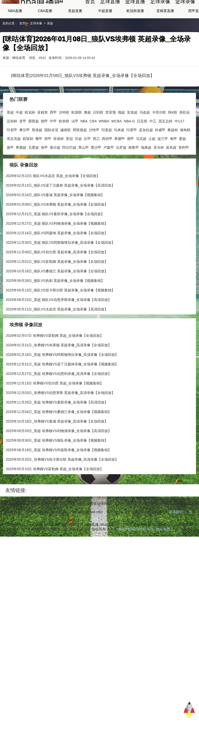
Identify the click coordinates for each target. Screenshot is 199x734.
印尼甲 (12, 152)
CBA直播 (45, 33)
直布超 (171, 170)
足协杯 (12, 143)
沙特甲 (94, 152)
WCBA (116, 143)
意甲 (22, 143)
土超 (151, 161)
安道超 (132, 135)
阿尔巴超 (69, 170)
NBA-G (129, 143)
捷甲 (10, 170)
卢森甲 (108, 170)
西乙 (96, 161)
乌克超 (141, 161)
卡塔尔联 (159, 135)
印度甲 (131, 152)
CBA (93, 143)
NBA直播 (15, 33)
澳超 (87, 135)
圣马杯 (158, 170)
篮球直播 (135, 12)
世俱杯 (58, 161)
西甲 (53, 135)
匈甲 (173, 161)
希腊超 (21, 170)
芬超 (78, 161)
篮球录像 (185, 12)
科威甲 (160, 152)
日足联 (142, 143)
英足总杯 (165, 143)
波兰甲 (162, 161)
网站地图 (163, 551)
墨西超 (33, 143)
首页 (90, 12)
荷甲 (47, 161)
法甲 (74, 143)
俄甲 (130, 161)
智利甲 (183, 170)
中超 (19, 135)
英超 (50, 45)
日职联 (98, 135)
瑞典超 (146, 170)
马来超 (119, 152)
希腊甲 (119, 161)
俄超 (121, 135)
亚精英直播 (165, 33)
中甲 (53, 143)
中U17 (179, 143)
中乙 (152, 143)
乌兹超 (144, 135)
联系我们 (176, 534)
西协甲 (107, 161)
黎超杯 (172, 152)
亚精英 (42, 135)
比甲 (87, 161)
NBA (84, 143)
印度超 (106, 152)
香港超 (37, 152)
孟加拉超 (146, 152)
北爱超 (33, 170)
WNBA (104, 143)
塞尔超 (55, 170)
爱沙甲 (96, 170)
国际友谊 (51, 152)
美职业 (184, 135)
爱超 (182, 161)
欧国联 (76, 135)
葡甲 (38, 161)
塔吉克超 (14, 161)
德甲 (44, 143)
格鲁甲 (133, 170)
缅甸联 (185, 152)
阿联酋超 (80, 152)
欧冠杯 (30, 135)
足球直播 (110, 12)
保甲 (44, 170)
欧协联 (64, 143)
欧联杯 (28, 161)
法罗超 (121, 170)
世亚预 (110, 135)
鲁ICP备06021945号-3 (135, 551)
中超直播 (105, 33)
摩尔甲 (24, 152)
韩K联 (172, 135)
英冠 (69, 161)
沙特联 (64, 135)
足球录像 (160, 12)
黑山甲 (83, 170)
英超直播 (75, 33)
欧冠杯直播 (135, 33)
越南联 (65, 152)
